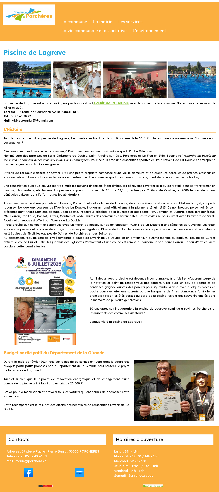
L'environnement (149, 30)
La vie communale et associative (94, 30)
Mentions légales (153, 485)
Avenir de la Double (111, 103)
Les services (130, 21)
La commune (74, 21)
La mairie (102, 21)
